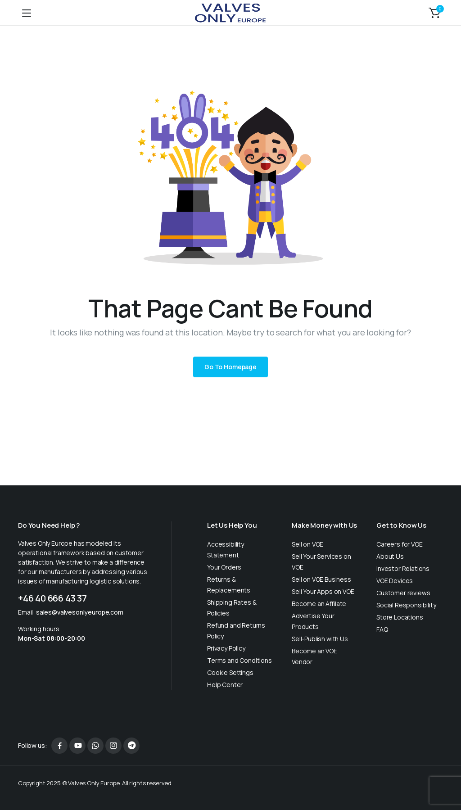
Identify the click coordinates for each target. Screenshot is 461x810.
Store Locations (399, 617)
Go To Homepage (230, 366)
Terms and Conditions (239, 660)
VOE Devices (394, 580)
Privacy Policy (226, 648)
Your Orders (224, 567)
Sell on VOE (307, 544)
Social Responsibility (406, 605)
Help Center (225, 684)
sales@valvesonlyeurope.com (79, 612)
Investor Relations (402, 568)
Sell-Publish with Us (320, 638)
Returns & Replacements (228, 584)
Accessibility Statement (225, 549)
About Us (390, 556)
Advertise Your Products (313, 621)
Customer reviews (403, 592)
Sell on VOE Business (321, 579)
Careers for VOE (399, 544)
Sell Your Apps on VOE (323, 591)
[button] (434, 12)
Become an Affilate (319, 603)
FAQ (382, 629)
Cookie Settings (230, 672)
